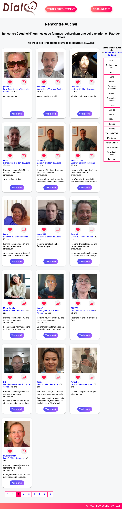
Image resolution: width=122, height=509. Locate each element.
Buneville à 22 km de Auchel (15, 237)
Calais (112, 60)
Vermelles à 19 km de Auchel (50, 89)
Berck (111, 93)
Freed (5, 160)
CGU (92, 506)
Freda (5, 234)
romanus (41, 160)
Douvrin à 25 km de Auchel (83, 310)
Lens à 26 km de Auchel (47, 384)
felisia (40, 382)
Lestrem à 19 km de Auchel (83, 89)
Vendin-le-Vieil (111, 133)
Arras (111, 72)
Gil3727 (74, 308)
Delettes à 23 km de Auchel (49, 237)
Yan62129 (41, 234)
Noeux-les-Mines (112, 99)
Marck (112, 114)
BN (4, 382)
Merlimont (111, 138)
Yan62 (40, 308)
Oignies (111, 124)
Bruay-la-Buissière (112, 87)
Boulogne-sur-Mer (112, 66)
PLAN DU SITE (102, 506)
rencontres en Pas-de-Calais (113, 53)
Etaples (111, 110)
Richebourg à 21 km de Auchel (16, 163)
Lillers (111, 119)
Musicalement (9, 456)
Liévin (111, 81)
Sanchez (41, 86)
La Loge (111, 159)
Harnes (112, 105)
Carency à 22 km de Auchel (49, 163)
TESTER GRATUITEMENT (61, 9)
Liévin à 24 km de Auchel (82, 237)
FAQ (86, 506)
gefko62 (7, 86)
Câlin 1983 (75, 86)
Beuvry (112, 128)
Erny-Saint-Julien (112, 153)
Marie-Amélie (9, 308)
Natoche (74, 382)
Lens (112, 77)
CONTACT (115, 506)
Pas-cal (74, 234)
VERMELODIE (77, 160)
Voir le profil (17, 114)
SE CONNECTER (101, 9)
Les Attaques (112, 147)
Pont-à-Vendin (112, 143)
